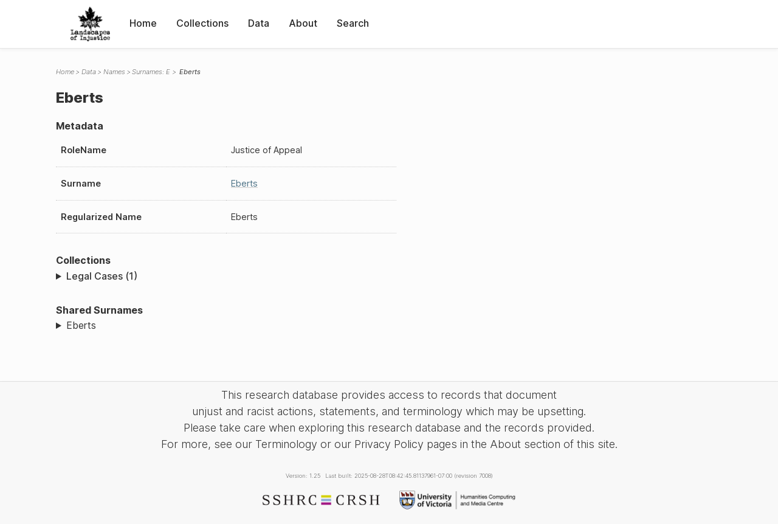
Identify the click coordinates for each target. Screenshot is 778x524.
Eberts (244, 183)
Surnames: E (151, 71)
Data (258, 23)
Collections (202, 23)
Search (353, 23)
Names (114, 71)
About (303, 23)
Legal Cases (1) (101, 276)
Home (143, 23)
